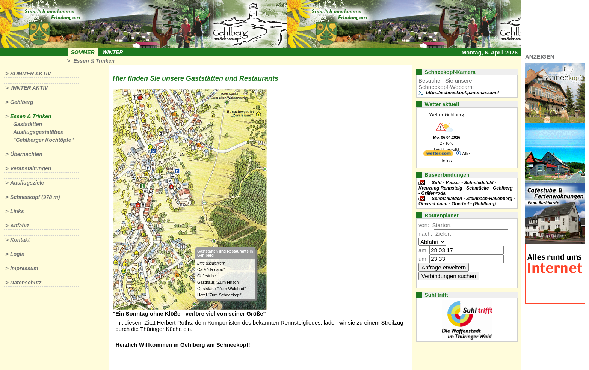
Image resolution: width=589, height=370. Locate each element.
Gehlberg (21, 102)
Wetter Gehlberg (446, 114)
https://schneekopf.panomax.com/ (462, 92)
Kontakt (20, 240)
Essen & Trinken (93, 61)
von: (423, 225)
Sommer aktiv (30, 74)
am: (423, 250)
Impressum (24, 268)
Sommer (83, 52)
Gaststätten (27, 124)
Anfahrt (19, 226)
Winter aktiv (29, 88)
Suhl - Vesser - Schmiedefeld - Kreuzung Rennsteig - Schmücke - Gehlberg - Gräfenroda (465, 188)
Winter (112, 52)
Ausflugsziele (27, 183)
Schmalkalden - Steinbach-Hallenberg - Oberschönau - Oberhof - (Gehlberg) (466, 201)
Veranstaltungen (30, 168)
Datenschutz (25, 283)
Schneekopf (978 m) (35, 197)
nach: (425, 233)
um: (423, 259)
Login (17, 254)
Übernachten (26, 154)
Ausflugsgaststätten (38, 132)
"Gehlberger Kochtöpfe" (43, 140)
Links (17, 211)
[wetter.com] (438, 155)
